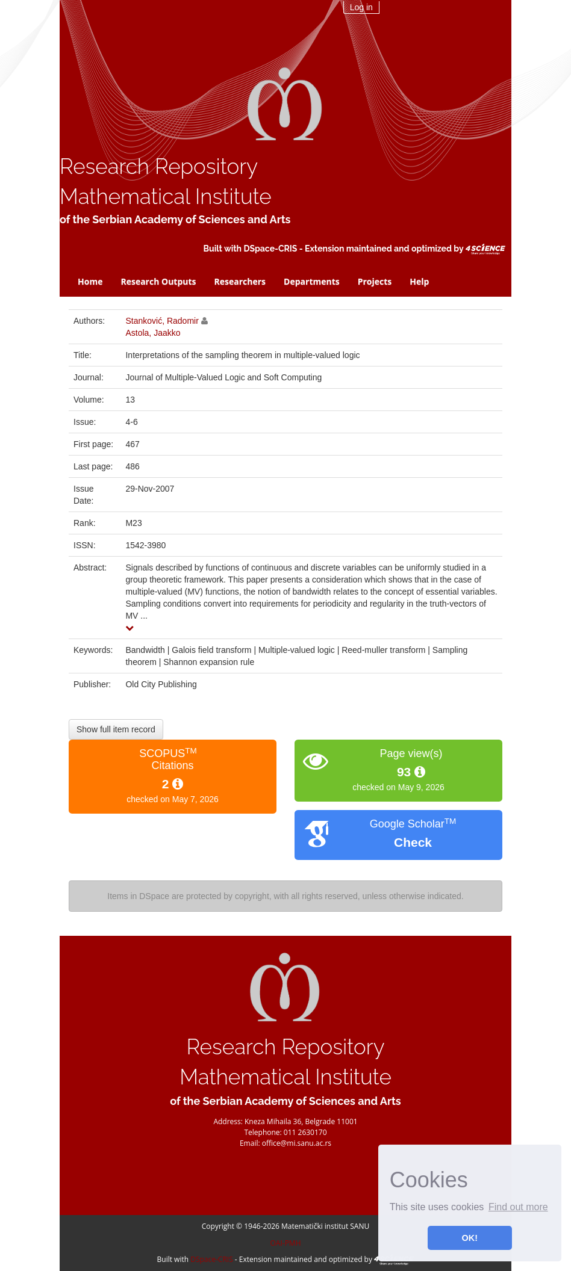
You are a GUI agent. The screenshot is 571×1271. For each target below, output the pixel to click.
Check (413, 842)
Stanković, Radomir (161, 321)
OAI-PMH (285, 1243)
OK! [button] (470, 1238)
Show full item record (115, 729)
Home (90, 281)
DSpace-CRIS (270, 248)
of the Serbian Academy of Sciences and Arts (175, 219)
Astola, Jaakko (152, 333)
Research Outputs (158, 281)
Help (419, 281)
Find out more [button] (518, 1207)
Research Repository (159, 166)
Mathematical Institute (166, 196)
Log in (361, 7)
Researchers (240, 281)
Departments (312, 281)
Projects (375, 281)
